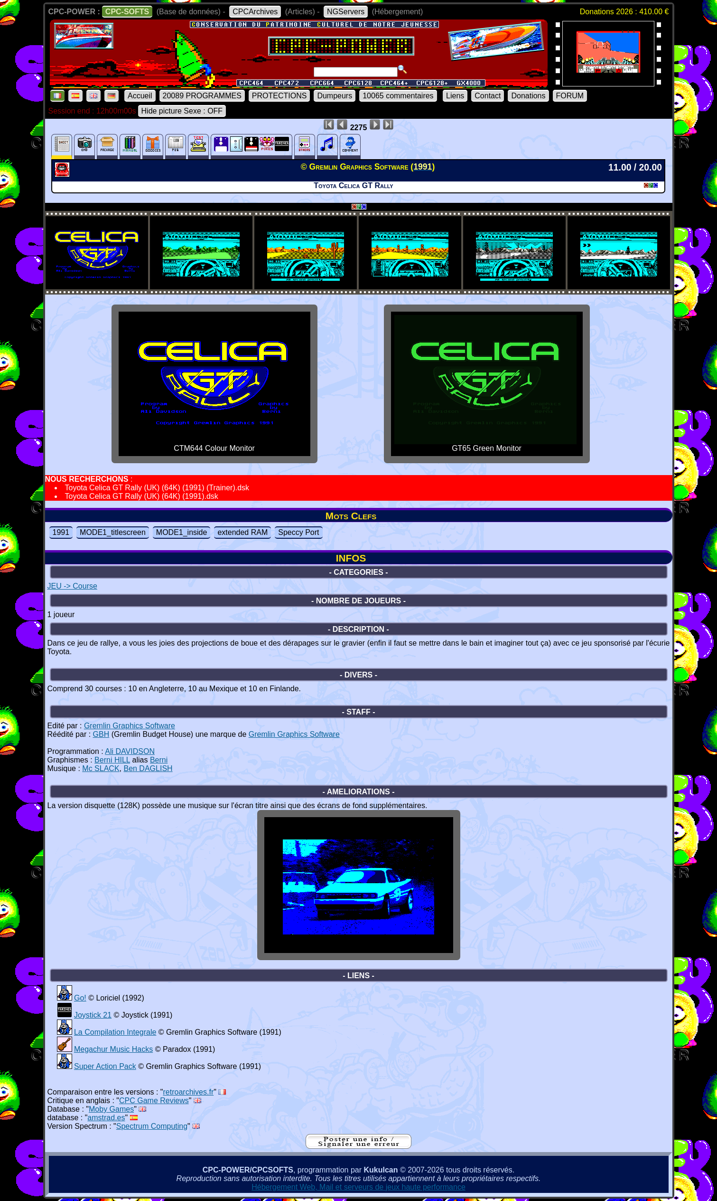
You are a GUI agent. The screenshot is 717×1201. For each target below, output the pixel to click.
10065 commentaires (398, 96)
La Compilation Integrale (115, 1032)
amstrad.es (106, 1118)
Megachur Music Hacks (113, 1049)
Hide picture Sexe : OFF (182, 111)
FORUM (570, 96)
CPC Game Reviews (154, 1100)
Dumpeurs (334, 96)
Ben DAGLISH (147, 768)
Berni (159, 760)
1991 (61, 532)
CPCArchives (255, 12)
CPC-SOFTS (127, 12)
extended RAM (242, 532)
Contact (488, 96)
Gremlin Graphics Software (129, 726)
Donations (528, 96)
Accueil (140, 96)
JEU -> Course (72, 586)
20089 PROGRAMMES (202, 96)
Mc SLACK (100, 768)
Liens (455, 96)
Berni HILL (112, 760)
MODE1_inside (181, 532)
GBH (101, 734)
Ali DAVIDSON (130, 751)
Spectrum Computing (151, 1126)
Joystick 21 (93, 1015)
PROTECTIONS (279, 96)
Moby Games (111, 1109)
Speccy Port (298, 532)
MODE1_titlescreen (113, 532)
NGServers (345, 12)
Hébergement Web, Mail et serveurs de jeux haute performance (358, 1187)
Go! (80, 998)
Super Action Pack (105, 1066)
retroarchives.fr (188, 1092)
